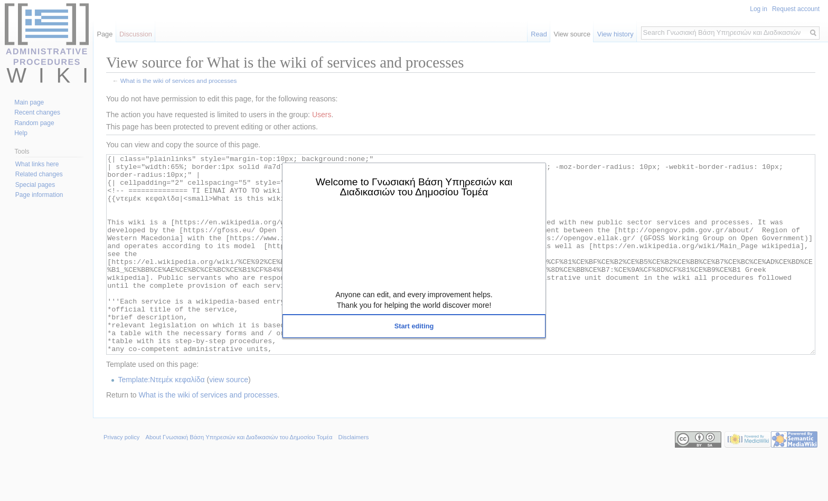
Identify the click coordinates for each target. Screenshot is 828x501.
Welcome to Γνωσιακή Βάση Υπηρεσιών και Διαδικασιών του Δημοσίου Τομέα (414, 186)
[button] (414, 326)
